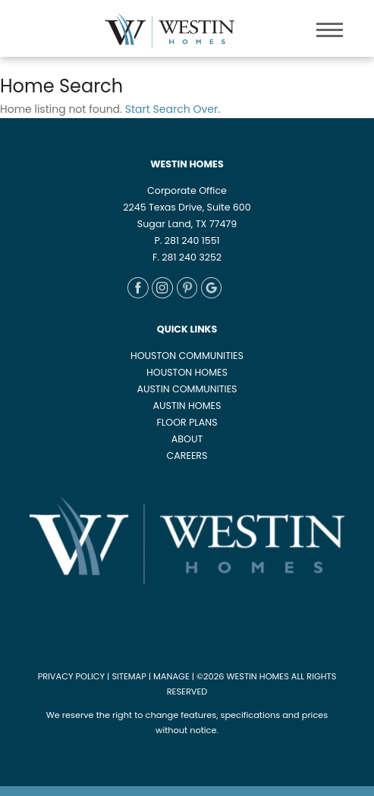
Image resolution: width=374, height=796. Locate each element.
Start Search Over (171, 109)
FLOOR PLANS (186, 422)
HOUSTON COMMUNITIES (187, 355)
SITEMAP (129, 676)
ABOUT (187, 438)
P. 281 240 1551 (186, 240)
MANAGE (171, 676)
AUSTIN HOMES (187, 405)
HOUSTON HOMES (187, 372)
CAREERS (187, 455)
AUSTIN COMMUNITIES (187, 388)
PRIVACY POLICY (71, 676)
